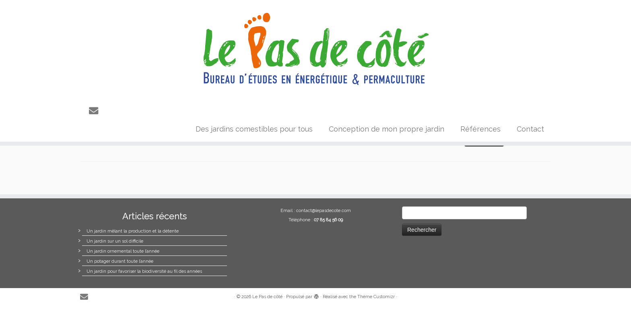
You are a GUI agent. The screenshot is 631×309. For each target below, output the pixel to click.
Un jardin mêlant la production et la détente (133, 231)
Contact (530, 129)
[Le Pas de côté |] (315, 49)
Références (480, 129)
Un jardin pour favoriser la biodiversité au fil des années (144, 271)
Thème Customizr (376, 296)
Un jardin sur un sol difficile (115, 241)
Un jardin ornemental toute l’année (123, 251)
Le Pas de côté (267, 296)
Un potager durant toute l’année (120, 261)
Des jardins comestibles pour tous (254, 129)
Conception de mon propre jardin (386, 129)
